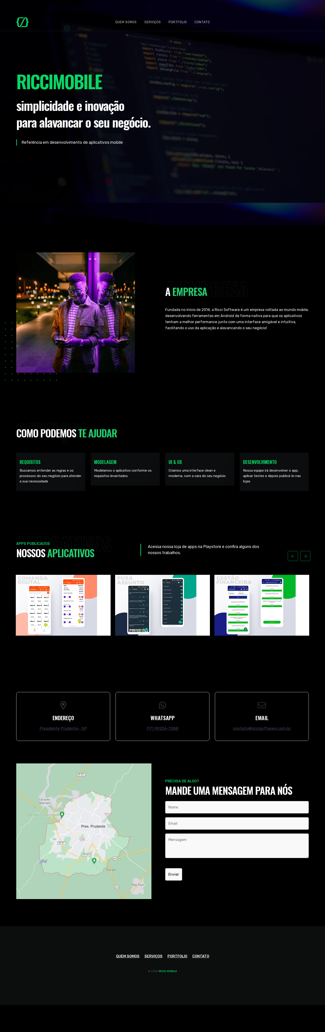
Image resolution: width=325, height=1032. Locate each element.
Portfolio (178, 22)
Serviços (152, 22)
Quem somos (126, 22)
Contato (202, 22)
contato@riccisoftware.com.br (262, 728)
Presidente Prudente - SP (63, 728)
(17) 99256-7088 (163, 728)
